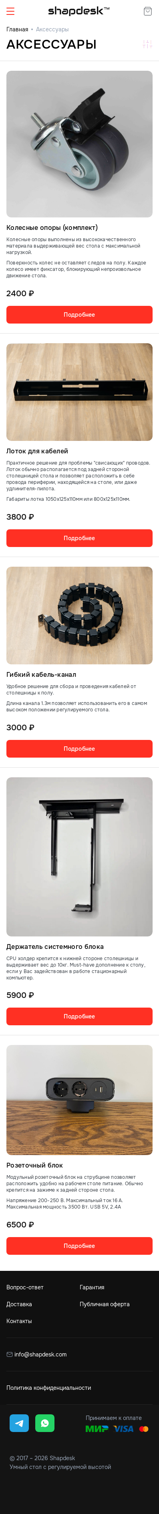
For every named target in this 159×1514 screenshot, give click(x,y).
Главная (17, 29)
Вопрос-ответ (25, 1287)
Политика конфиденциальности (48, 1387)
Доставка (19, 1304)
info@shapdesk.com (39, 1354)
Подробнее (79, 314)
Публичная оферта (105, 1304)
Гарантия (92, 1287)
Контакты (19, 1321)
